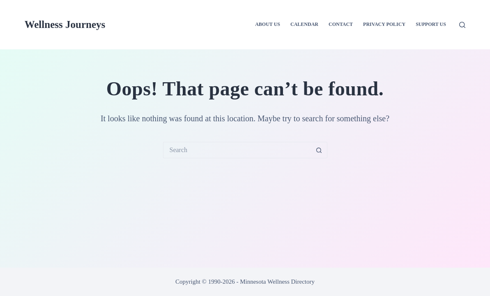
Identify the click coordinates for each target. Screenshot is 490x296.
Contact (341, 24)
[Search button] (319, 150)
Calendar (304, 24)
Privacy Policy (384, 24)
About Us (267, 24)
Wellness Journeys (65, 24)
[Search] (462, 25)
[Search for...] (237, 150)
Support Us (431, 24)
